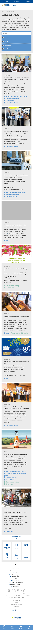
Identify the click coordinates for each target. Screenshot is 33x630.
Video (6, 41)
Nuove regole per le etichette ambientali (15, 454)
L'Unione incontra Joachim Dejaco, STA (15, 225)
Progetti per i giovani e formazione (15, 97)
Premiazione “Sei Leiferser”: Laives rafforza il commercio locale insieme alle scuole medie (16, 78)
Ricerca (17, 1)
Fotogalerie (7, 45)
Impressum (16, 600)
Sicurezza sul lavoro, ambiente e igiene (15, 475)
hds (6, 240)
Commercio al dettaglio (12, 286)
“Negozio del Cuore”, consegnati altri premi (16, 131)
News (6, 38)
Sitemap (16, 606)
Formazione (8, 531)
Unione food (8, 484)
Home (3, 11)
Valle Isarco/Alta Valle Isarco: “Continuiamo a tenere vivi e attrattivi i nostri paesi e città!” (16, 407)
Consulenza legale (10, 197)
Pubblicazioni (8, 49)
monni (7, 333)
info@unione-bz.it (19, 598)
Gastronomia (9, 288)
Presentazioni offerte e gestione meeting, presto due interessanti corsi (15, 513)
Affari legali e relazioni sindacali (14, 192)
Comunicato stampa (11, 103)
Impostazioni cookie (16, 604)
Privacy (16, 602)
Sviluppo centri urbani (11, 99)
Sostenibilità (9, 101)
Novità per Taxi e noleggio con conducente (16, 175)
